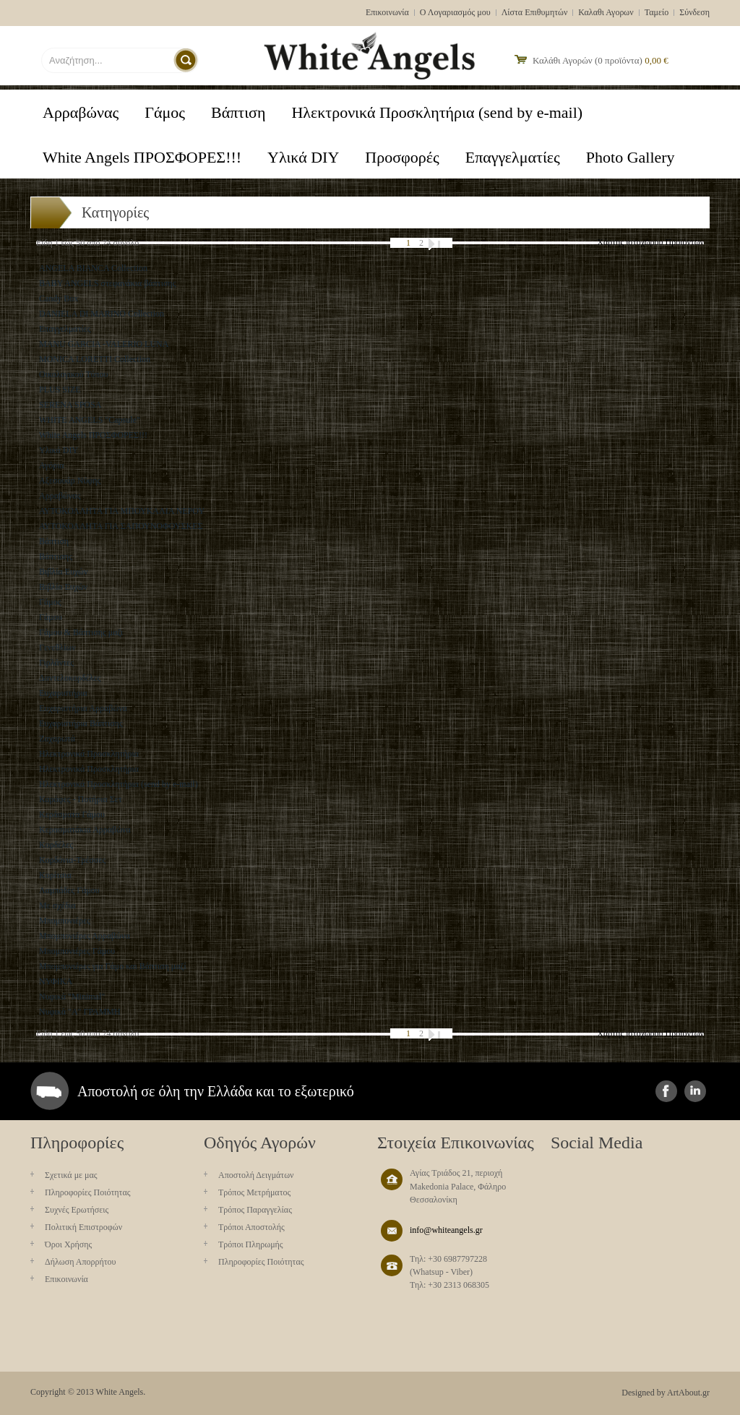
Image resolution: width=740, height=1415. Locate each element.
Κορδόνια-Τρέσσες (72, 860)
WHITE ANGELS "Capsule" (89, 420)
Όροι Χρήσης (68, 1244)
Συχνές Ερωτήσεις (76, 1210)
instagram (695, 1091)
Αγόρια (51, 465)
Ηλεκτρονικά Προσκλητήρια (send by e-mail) (118, 784)
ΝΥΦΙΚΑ (55, 981)
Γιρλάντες (56, 663)
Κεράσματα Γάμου (72, 814)
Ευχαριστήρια (63, 693)
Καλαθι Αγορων (605, 12)
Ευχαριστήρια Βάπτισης (81, 723)
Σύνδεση (694, 12)
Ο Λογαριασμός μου (455, 12)
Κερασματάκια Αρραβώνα (85, 830)
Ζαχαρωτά (57, 739)
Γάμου (50, 617)
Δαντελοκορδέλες (69, 678)
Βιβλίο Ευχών (63, 587)
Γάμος (50, 602)
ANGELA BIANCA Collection (93, 268)
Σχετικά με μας (71, 1175)
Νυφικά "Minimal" (72, 997)
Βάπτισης (55, 556)
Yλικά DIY (58, 450)
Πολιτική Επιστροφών (83, 1227)
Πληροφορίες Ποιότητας (87, 1192)
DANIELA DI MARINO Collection (101, 314)
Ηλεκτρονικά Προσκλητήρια (89, 754)
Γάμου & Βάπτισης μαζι (81, 632)
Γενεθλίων (57, 647)
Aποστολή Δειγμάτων (256, 1175)
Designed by (643, 1393)
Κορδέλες (56, 845)
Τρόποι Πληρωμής (250, 1244)
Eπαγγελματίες (65, 329)
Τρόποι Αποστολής (251, 1227)
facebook (666, 1091)
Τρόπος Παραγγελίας (255, 1210)
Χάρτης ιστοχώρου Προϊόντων (650, 242)
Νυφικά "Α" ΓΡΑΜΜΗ (80, 1012)
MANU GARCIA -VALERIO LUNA (103, 344)
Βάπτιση (54, 541)
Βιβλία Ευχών (63, 572)
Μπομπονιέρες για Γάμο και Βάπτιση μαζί (112, 966)
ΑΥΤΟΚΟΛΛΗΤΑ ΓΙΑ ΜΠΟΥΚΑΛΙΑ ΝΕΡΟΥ (122, 511)
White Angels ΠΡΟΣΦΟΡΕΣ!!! (93, 435)
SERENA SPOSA (70, 405)
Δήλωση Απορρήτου (80, 1262)
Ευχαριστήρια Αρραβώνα (83, 708)
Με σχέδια (57, 905)
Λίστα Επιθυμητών (535, 12)
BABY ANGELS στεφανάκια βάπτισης (107, 283)
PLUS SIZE (60, 389)
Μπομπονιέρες (64, 921)
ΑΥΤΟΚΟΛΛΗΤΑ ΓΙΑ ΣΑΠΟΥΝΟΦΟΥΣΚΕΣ (120, 526)
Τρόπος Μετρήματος (254, 1192)
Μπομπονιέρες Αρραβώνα (84, 936)
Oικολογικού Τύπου (73, 374)
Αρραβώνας (59, 496)
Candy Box (58, 298)
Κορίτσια (55, 875)
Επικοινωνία (387, 12)
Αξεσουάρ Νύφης (69, 481)
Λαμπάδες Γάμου (69, 890)
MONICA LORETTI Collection (94, 359)
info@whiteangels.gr (446, 1230)
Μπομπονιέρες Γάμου (77, 951)
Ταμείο (657, 12)
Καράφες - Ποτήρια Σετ (80, 799)
